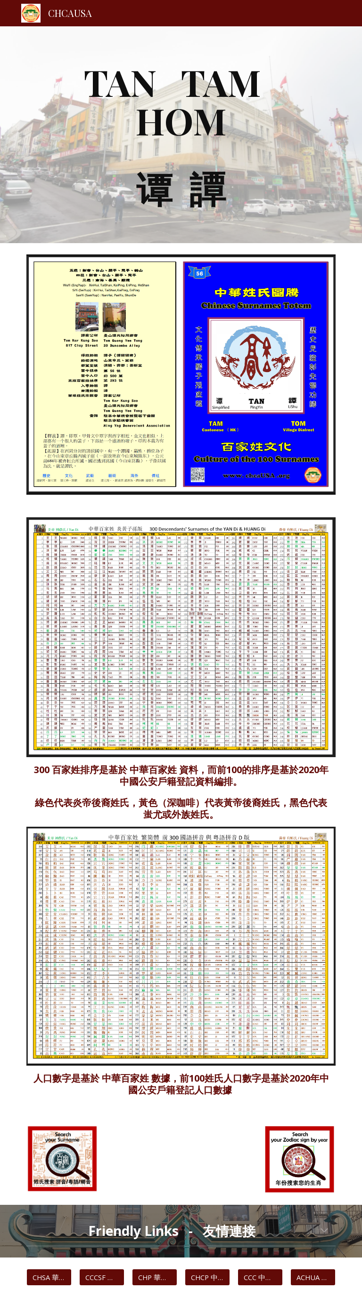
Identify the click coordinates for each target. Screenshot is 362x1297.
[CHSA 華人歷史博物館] (49, 1277)
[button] (324, 1231)
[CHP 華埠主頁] (154, 1277)
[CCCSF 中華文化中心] (101, 1277)
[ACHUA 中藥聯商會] (313, 1277)
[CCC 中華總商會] (260, 1277)
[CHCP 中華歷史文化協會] (207, 1277)
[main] (181, 135)
